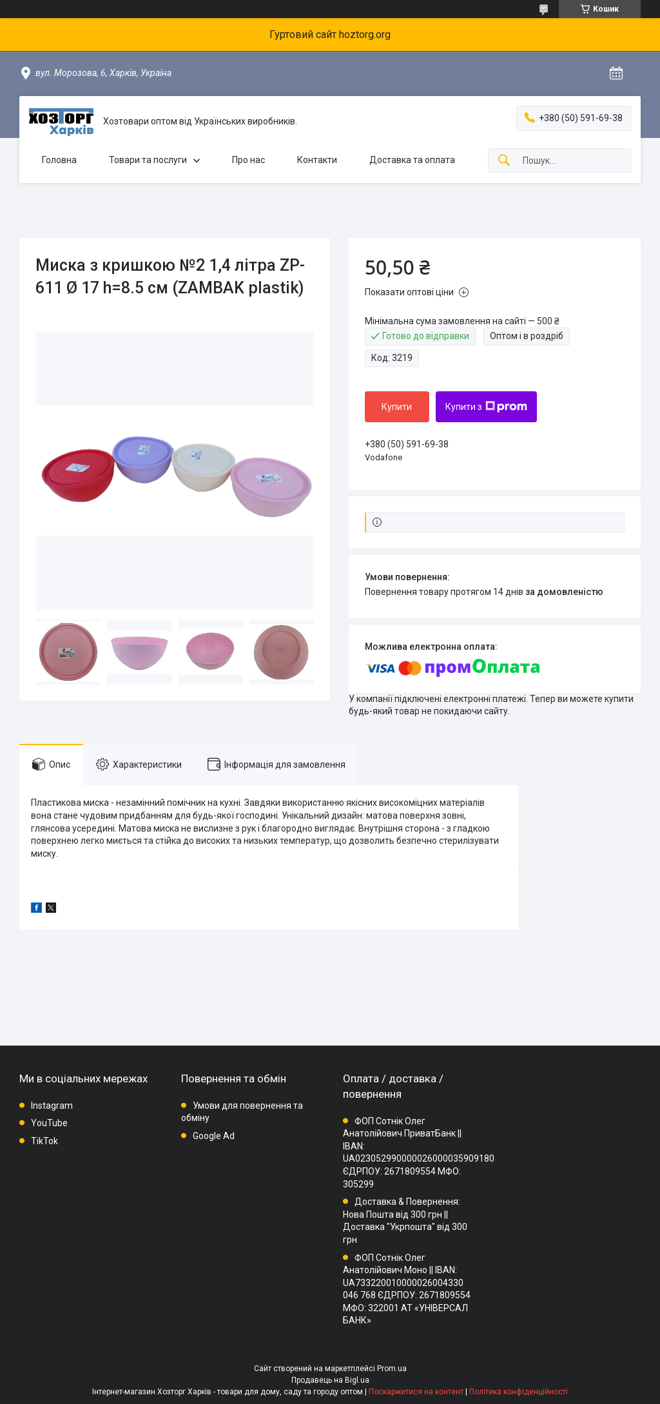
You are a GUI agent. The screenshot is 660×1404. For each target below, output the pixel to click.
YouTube (49, 1123)
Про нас (248, 160)
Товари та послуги (148, 160)
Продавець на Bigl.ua (330, 1380)
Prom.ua (392, 1368)
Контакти (317, 160)
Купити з (486, 407)
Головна (59, 160)
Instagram (52, 1105)
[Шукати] (504, 161)
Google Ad (214, 1136)
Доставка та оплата (412, 160)
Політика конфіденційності (518, 1391)
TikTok (44, 1141)
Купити (397, 407)
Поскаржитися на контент (416, 1391)
